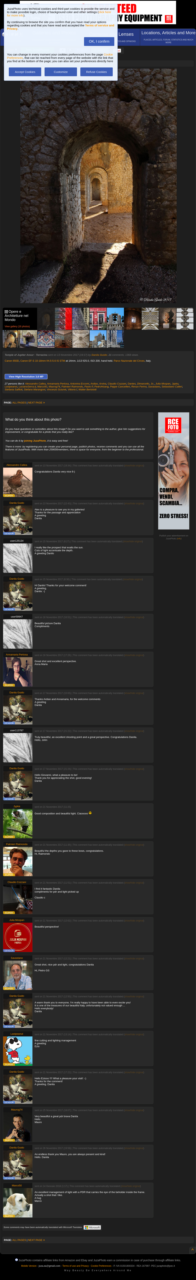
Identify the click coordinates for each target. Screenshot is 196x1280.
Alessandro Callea (35, 383)
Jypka (175, 383)
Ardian (94, 383)
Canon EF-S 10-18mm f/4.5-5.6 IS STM (42, 360)
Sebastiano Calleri (172, 386)
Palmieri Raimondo (72, 386)
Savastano (154, 386)
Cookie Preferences (101, 1266)
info (179, 538)
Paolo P (88, 386)
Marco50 (42, 386)
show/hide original (133, 465)
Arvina (102, 383)
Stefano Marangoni (34, 389)
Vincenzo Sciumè (56, 389)
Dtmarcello (143, 383)
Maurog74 (54, 386)
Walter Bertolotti (88, 389)
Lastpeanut (11, 386)
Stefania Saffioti (13, 389)
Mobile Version (29, 1266)
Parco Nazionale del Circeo (129, 360)
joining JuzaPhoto (35, 440)
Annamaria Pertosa (58, 383)
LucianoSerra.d (27, 386)
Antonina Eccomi (79, 383)
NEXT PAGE (36, 402)
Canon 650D (12, 360)
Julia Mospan (163, 383)
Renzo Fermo (139, 386)
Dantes (132, 383)
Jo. (152, 383)
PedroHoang (101, 386)
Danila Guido (99, 354)
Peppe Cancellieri (120, 386)
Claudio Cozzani (117, 383)
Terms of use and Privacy (75, 1266)
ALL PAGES (19, 402)
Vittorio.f (72, 389)
